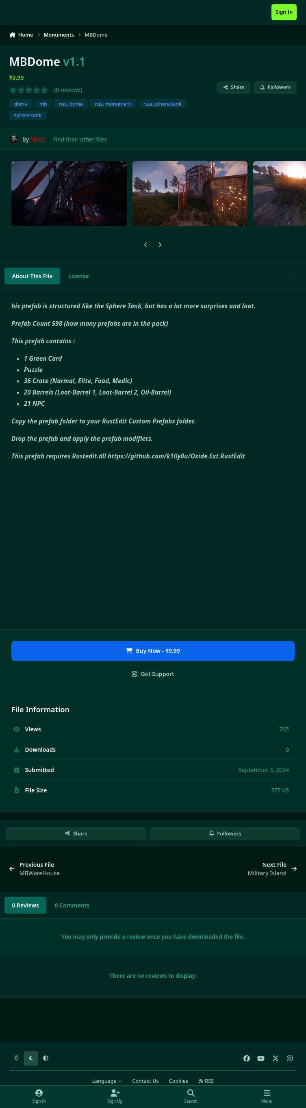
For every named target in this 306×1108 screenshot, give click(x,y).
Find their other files (80, 139)
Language (107, 1080)
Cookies (178, 1080)
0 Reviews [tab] (25, 905)
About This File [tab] (32, 276)
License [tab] (78, 276)
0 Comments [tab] (71, 905)
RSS (206, 1080)
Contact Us (145, 1080)
